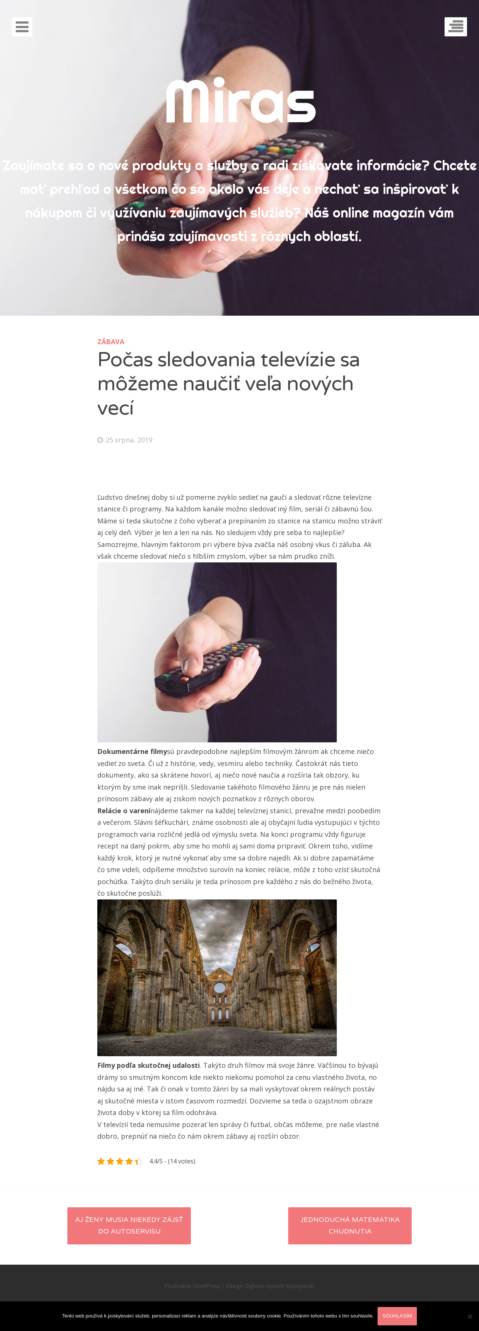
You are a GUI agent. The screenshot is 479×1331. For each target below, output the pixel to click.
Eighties (255, 1285)
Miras (240, 100)
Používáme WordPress (192, 1285)
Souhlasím (397, 1316)
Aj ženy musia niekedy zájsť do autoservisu (129, 1226)
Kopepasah (300, 1285)
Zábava (110, 341)
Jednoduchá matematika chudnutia (350, 1226)
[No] (469, 1316)
